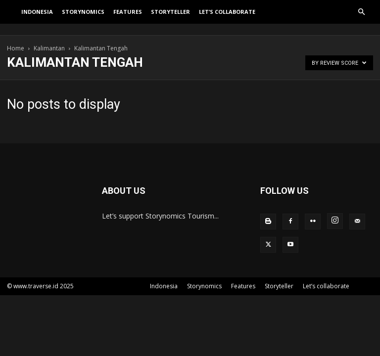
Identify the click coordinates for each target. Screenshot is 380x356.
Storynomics (83, 17)
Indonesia (37, 17)
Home (15, 48)
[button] (361, 18)
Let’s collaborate (227, 17)
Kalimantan (49, 48)
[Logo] (12, 17)
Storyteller (170, 17)
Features (127, 17)
